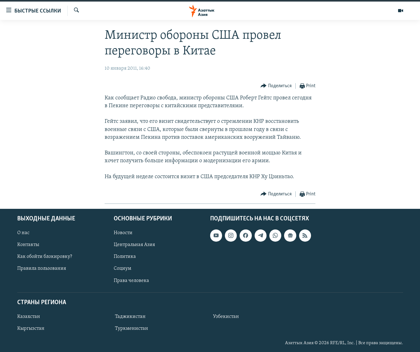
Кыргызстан (30, 328)
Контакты (28, 244)
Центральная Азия (134, 244)
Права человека (131, 280)
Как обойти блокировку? (44, 256)
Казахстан (28, 316)
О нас (23, 232)
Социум (122, 268)
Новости (123, 232)
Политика (125, 256)
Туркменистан (131, 328)
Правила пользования (41, 268)
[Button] (276, 86)
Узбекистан (226, 316)
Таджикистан (130, 316)
